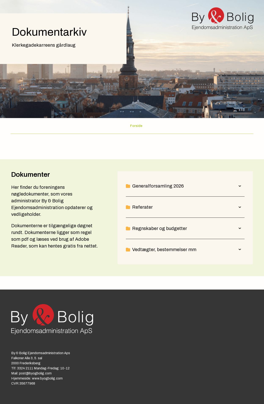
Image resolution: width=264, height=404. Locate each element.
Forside (136, 126)
